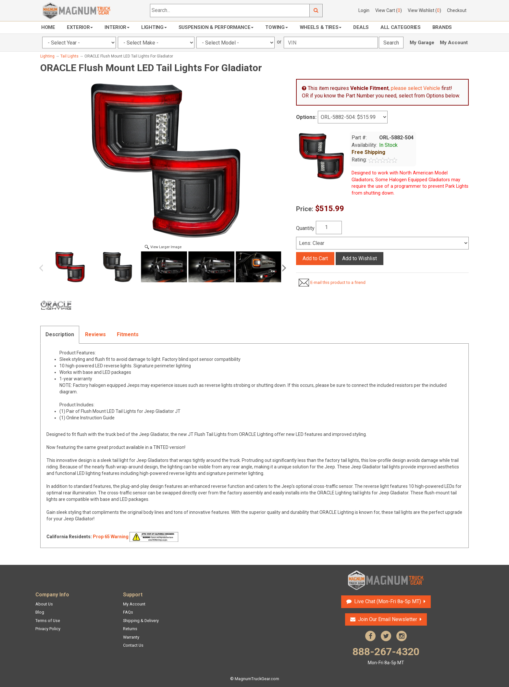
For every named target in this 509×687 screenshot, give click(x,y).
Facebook (370, 636)
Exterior (80, 27)
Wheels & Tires (321, 27)
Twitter (386, 636)
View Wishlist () (424, 10)
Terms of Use (47, 620)
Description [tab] (59, 334)
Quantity (305, 228)
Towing (276, 27)
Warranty (131, 637)
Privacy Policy (47, 628)
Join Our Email (387, 619)
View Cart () (388, 10)
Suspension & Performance (216, 27)
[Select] (382, 243)
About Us (44, 604)
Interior (117, 27)
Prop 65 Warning (111, 536)
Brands (442, 27)
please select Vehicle (415, 88)
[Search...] (230, 10)
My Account (454, 42)
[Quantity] (329, 227)
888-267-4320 (386, 655)
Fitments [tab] (128, 334)
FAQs (128, 612)
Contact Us (133, 645)
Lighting (154, 27)
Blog (39, 612)
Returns (130, 628)
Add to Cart (315, 258)
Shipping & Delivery (141, 620)
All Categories (400, 27)
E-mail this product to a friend (338, 282)
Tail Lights (69, 56)
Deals (361, 27)
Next (283, 268)
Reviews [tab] (95, 334)
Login (363, 10)
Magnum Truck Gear (386, 580)
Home (48, 27)
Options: (306, 117)
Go (316, 10)
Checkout (456, 10)
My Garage (422, 42)
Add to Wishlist (359, 258)
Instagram (401, 636)
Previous (43, 268)
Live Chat (387, 601)
